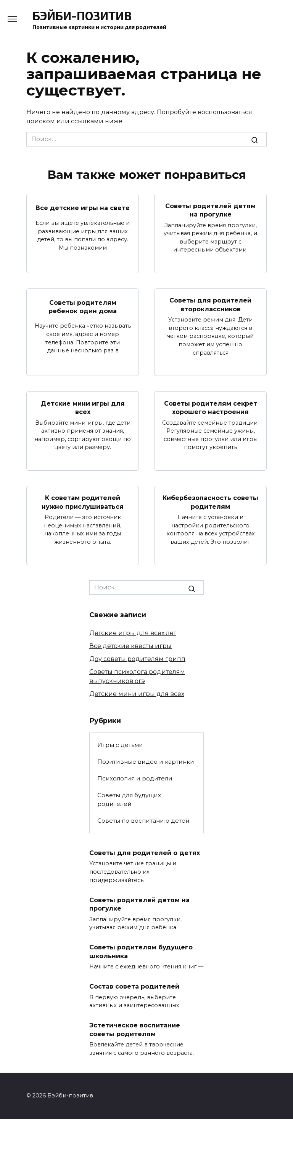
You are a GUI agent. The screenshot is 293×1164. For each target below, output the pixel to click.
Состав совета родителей (134, 985)
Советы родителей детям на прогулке (210, 210)
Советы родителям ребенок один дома (82, 306)
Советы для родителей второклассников (210, 304)
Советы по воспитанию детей (143, 820)
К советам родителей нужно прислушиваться (83, 502)
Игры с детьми (120, 744)
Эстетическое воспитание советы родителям (134, 1029)
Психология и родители (134, 778)
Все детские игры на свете (82, 208)
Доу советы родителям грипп (137, 658)
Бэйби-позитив (82, 15)
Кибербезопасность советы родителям (210, 502)
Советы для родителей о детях (144, 852)
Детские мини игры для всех (83, 407)
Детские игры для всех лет (132, 632)
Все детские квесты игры (130, 645)
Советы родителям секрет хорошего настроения (210, 407)
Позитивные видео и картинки (145, 761)
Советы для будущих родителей (129, 799)
